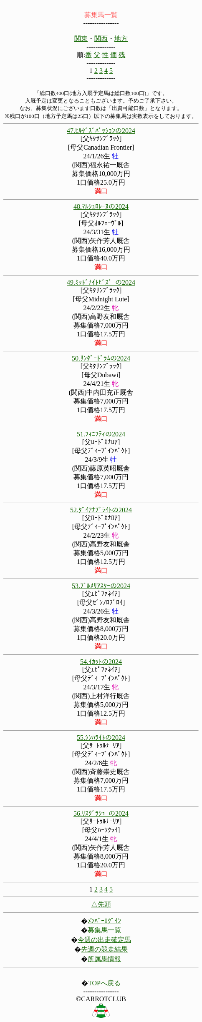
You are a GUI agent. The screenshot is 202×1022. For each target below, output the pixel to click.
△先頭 (101, 904)
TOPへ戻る (104, 983)
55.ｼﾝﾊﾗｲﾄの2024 (101, 737)
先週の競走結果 (104, 949)
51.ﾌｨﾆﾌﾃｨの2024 (101, 434)
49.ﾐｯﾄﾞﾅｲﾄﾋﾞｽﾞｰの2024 (101, 282)
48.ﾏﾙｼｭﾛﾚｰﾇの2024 (101, 206)
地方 (121, 38)
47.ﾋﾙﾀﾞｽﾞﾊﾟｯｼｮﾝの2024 (101, 130)
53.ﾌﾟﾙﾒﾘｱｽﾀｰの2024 (101, 585)
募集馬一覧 (104, 930)
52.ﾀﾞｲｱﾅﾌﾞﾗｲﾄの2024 (101, 510)
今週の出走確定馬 (104, 939)
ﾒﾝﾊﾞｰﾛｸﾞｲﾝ (104, 920)
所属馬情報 (104, 958)
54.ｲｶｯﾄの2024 (101, 661)
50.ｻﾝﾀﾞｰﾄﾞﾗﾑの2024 (101, 358)
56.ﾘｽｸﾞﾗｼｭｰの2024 (101, 813)
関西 (101, 38)
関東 (81, 38)
